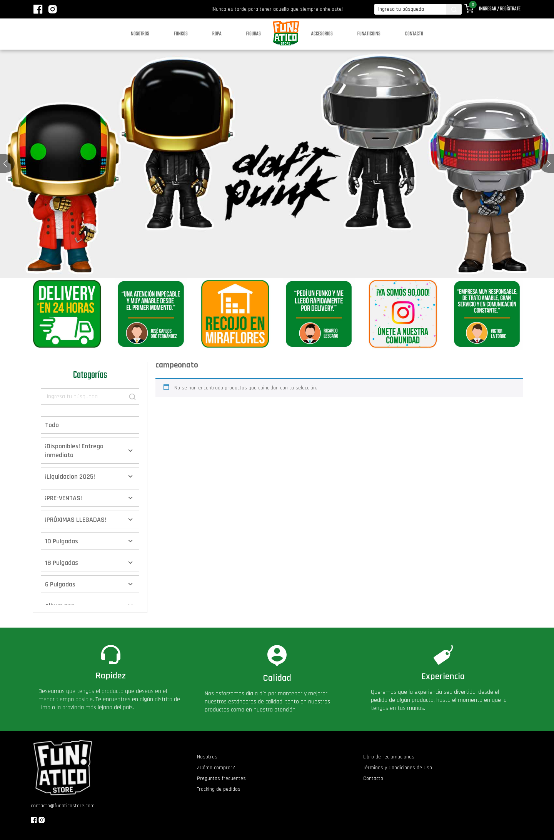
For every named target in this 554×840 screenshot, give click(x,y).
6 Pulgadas (60, 584)
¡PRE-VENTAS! (63, 498)
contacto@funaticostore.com (63, 805)
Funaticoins (368, 34)
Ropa (217, 34)
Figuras (253, 34)
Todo (52, 425)
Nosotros (140, 34)
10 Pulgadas (61, 541)
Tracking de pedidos (218, 789)
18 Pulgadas (61, 562)
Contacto (414, 34)
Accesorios (322, 34)
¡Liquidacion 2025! (70, 476)
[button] (549, 163)
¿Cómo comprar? (216, 767)
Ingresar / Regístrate (500, 9)
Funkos (181, 34)
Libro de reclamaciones (388, 756)
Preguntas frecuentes (221, 778)
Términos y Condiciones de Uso (397, 767)
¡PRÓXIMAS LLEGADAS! (75, 519)
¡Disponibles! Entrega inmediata (74, 450)
